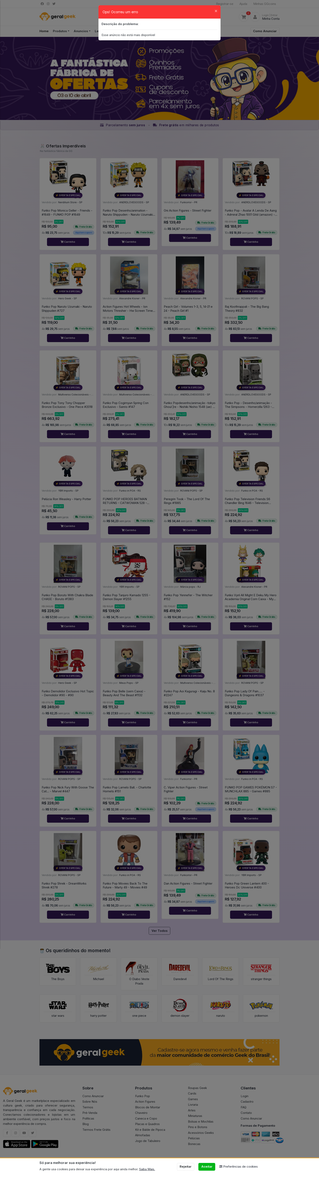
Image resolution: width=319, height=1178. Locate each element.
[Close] (216, 10)
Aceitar (206, 1166)
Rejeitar (185, 1166)
